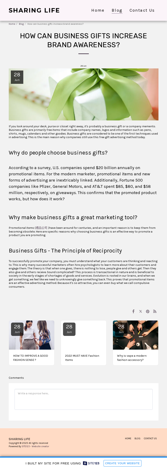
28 (17, 328)
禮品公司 (41, 228)
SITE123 (26, 446)
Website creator (40, 446)
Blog (21, 24)
